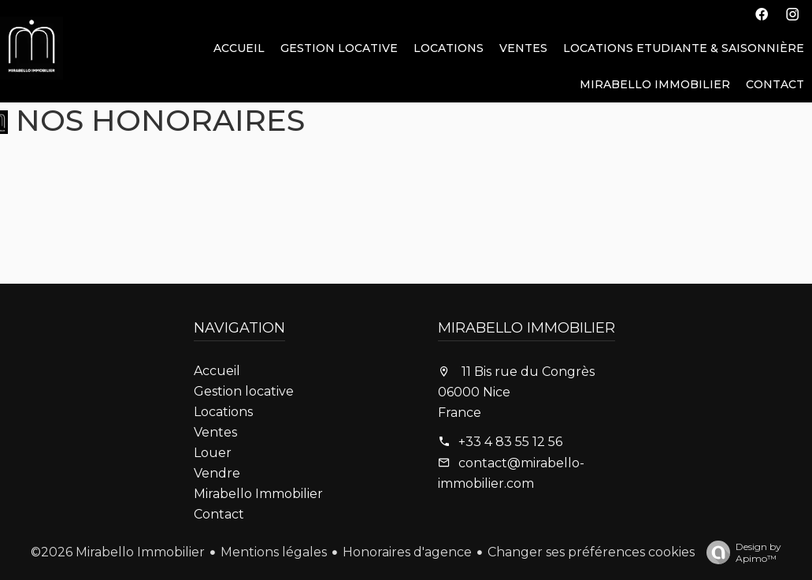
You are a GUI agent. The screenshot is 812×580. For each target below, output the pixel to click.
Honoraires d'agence (407, 552)
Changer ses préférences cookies (591, 552)
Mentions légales (274, 552)
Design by (740, 552)
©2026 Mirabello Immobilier (118, 552)
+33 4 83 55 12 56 (510, 441)
